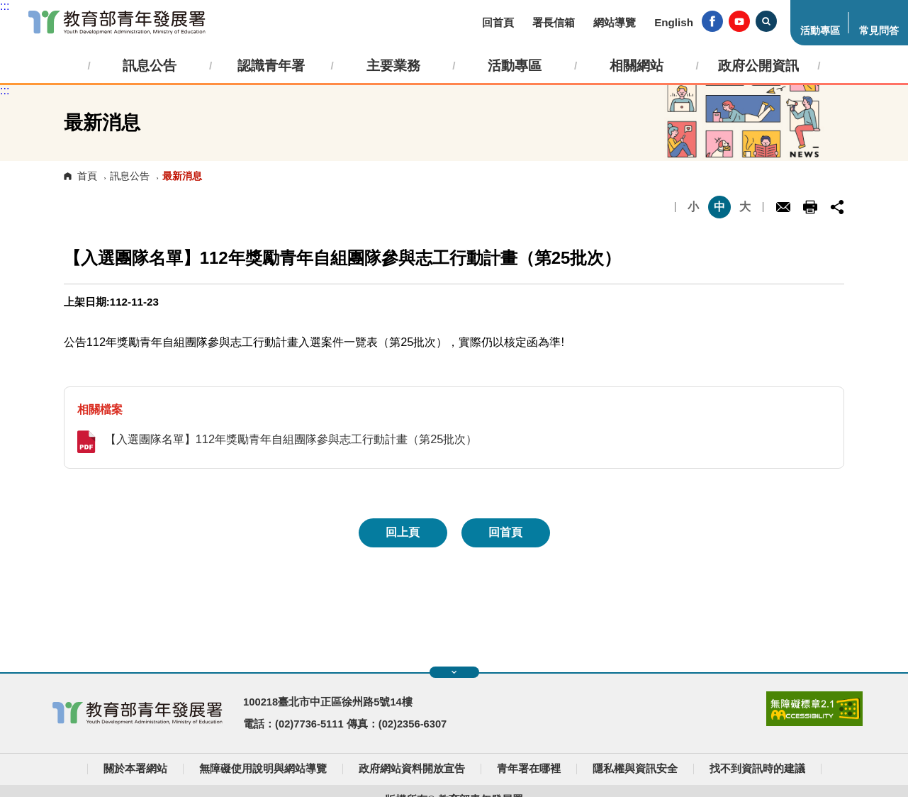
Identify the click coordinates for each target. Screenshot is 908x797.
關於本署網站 (135, 768)
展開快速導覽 (454, 672)
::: (4, 6)
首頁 (87, 176)
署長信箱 (553, 22)
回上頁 (403, 532)
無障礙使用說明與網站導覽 (263, 768)
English (673, 22)
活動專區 (820, 31)
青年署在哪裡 (529, 768)
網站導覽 (614, 22)
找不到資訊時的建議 (757, 768)
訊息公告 (130, 176)
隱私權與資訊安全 (635, 768)
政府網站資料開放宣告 (412, 768)
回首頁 (498, 22)
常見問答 (879, 31)
